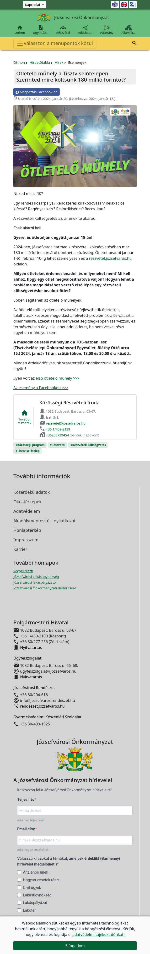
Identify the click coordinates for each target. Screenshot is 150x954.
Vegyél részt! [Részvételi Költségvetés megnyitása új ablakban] (23, 571)
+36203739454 (57, 435)
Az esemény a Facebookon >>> (40, 387)
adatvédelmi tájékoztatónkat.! (98, 934)
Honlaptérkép (27, 530)
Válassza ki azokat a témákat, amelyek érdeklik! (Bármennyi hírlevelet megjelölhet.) (68, 861)
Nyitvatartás (31, 647)
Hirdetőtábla (40, 62)
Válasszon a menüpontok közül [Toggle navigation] (54, 43)
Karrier (20, 549)
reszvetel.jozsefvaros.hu (110, 258)
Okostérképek (27, 501)
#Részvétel (57, 445)
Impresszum (25, 540)
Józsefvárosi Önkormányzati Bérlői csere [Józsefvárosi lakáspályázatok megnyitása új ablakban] (44, 588)
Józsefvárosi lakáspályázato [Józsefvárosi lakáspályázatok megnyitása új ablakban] (34, 582)
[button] (134, 44)
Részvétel (63, 30)
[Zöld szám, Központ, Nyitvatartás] (34, 4)
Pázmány (107, 30)
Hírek (59, 62)
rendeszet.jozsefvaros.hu (42, 706)
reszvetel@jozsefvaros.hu (65, 423)
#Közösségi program (30, 445)
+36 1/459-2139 (58, 429)
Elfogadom (75, 945)
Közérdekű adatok (31, 492)
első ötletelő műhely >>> (58, 378)
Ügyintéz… (41, 30)
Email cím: (26, 829)
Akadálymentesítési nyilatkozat (44, 520)
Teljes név (26, 799)
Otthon (19, 30)
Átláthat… (85, 30)
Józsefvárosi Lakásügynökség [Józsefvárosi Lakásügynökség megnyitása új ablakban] (36, 576)
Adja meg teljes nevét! (31, 820)
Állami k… (128, 30)
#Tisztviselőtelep (28, 451)
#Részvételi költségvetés (88, 445)
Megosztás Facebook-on (37, 92)
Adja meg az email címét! (33, 849)
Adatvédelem (26, 511)
